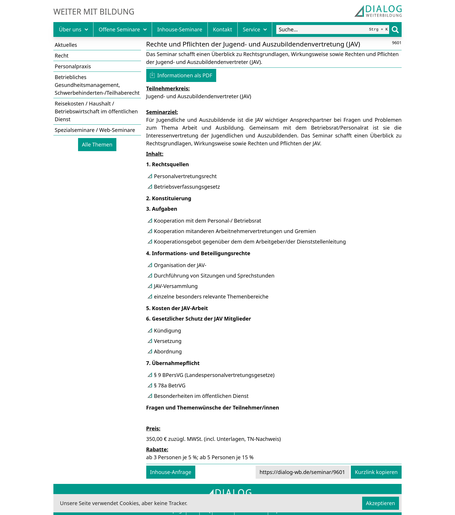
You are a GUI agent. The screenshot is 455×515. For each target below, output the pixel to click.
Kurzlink (376, 471)
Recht (62, 55)
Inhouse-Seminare (179, 29)
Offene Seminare (123, 29)
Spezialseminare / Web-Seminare (95, 129)
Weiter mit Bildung (93, 11)
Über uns (73, 29)
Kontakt (222, 29)
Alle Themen (97, 144)
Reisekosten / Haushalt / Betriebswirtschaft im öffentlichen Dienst (96, 111)
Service (255, 29)
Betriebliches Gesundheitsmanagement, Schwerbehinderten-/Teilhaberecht (97, 85)
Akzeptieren (380, 503)
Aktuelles (66, 44)
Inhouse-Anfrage (170, 471)
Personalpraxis (73, 66)
